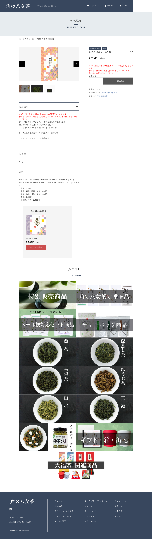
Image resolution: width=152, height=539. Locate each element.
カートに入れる (118, 81)
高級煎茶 (104, 96)
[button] (22, 64)
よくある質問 (60, 521)
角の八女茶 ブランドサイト (97, 501)
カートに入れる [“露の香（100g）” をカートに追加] (36, 247)
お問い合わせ (90, 521)
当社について (90, 511)
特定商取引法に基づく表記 (20, 522)
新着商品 (58, 506)
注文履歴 (118, 511)
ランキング (59, 501)
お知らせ (118, 516)
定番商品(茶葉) (107, 93)
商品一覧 (118, 506)
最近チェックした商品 (64, 511)
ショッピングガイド (63, 516)
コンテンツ (89, 516)
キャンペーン (120, 501)
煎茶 (115, 93)
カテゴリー (89, 506)
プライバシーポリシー (18, 517)
